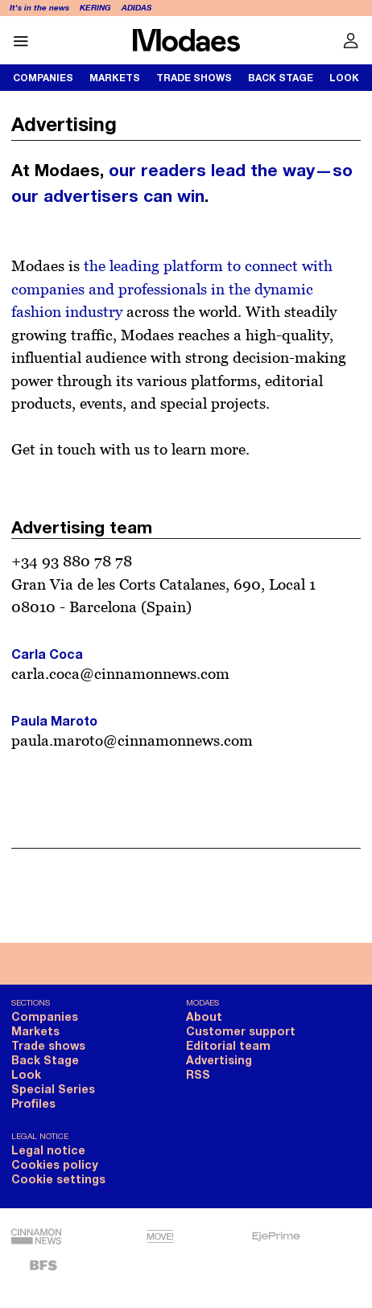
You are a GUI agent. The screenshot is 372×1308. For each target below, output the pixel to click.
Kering (95, 7)
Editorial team (228, 1045)
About (204, 1016)
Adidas (136, 7)
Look (26, 1074)
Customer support (241, 1031)
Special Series (53, 1089)
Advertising (219, 1060)
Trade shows (194, 78)
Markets (114, 78)
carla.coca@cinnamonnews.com (120, 673)
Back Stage (280, 78)
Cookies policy (54, 1164)
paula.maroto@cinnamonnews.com (132, 740)
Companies (43, 78)
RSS (198, 1074)
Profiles (33, 1103)
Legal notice (48, 1150)
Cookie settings (58, 1179)
